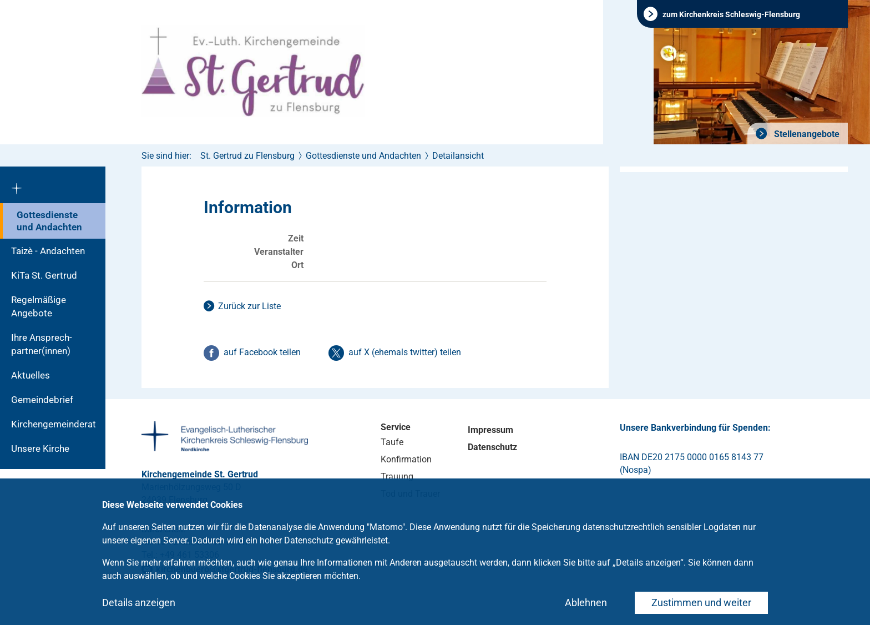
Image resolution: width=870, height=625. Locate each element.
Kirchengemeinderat (53, 424)
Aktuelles (30, 375)
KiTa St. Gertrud (44, 275)
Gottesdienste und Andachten (49, 221)
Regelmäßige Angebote (38, 306)
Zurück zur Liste (249, 306)
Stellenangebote (805, 134)
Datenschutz (492, 447)
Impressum (490, 430)
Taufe (392, 442)
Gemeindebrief (42, 399)
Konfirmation (406, 459)
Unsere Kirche (40, 448)
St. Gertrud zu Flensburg (247, 155)
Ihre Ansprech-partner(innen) (41, 344)
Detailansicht (458, 155)
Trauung (397, 476)
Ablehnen (586, 602)
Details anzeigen (138, 602)
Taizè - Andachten (48, 250)
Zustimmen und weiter (701, 602)
